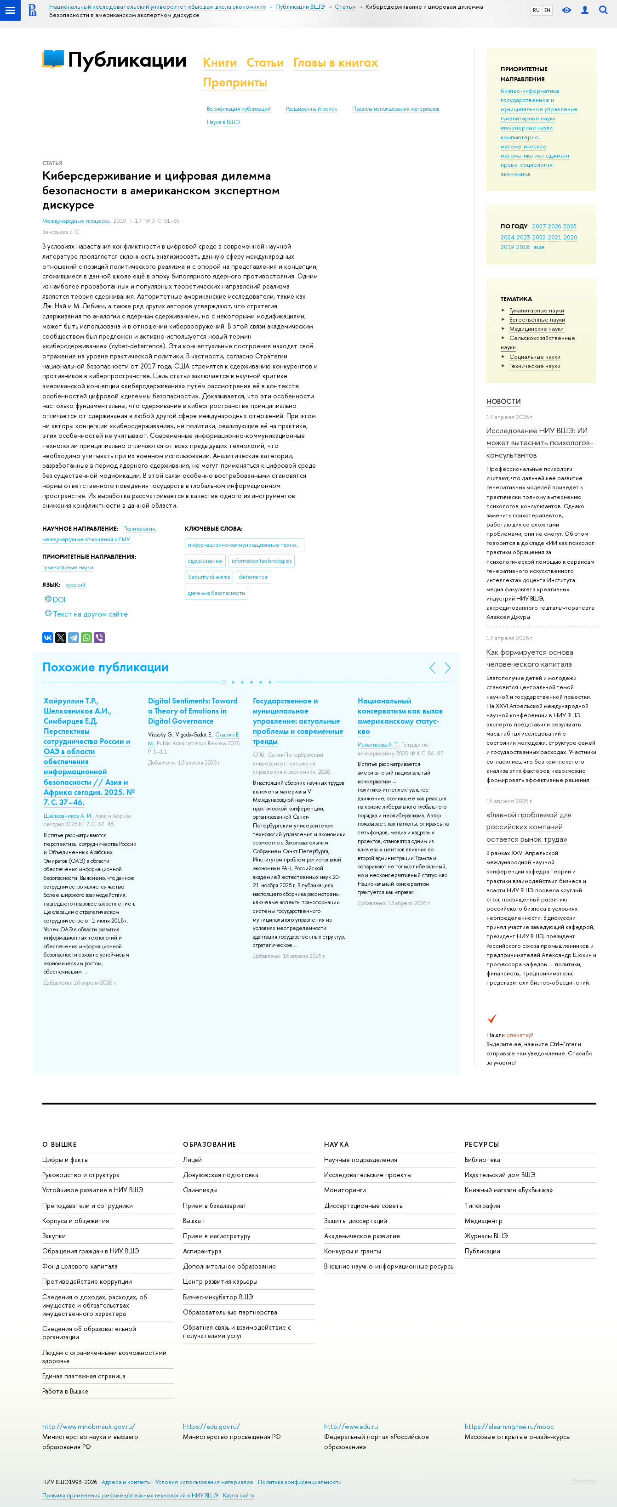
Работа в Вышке (65, 1391)
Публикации (127, 59)
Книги (220, 62)
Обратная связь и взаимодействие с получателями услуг (237, 1331)
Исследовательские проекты (367, 1174)
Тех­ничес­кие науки (534, 366)
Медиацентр (484, 1220)
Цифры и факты (65, 1159)
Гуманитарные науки (536, 310)
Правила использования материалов (396, 109)
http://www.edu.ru (351, 1426)
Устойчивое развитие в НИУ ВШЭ (92, 1189)
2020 (570, 237)
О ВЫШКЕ (59, 1144)
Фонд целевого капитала (80, 1266)
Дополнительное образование (229, 1266)
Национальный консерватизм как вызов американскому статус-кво (400, 716)
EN (547, 10)
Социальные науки (534, 356)
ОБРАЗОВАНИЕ (209, 1144)
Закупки (54, 1235)
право (509, 164)
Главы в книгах (335, 62)
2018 (523, 247)
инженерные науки (527, 127)
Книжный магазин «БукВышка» (509, 1189)
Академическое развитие (362, 1235)
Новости (503, 401)
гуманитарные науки (528, 118)
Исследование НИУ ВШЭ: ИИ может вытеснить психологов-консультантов (539, 442)
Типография (482, 1205)
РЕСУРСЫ (482, 1144)
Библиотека (482, 1159)
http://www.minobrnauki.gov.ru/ (88, 1426)
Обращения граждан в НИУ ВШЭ (90, 1250)
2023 (523, 237)
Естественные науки (537, 319)
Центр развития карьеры (220, 1281)
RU (536, 10)
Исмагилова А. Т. (378, 744)
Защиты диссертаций (355, 1220)
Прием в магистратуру (217, 1235)
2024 (507, 237)
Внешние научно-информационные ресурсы (389, 1266)
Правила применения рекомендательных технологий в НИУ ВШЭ (130, 1495)
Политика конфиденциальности (300, 1482)
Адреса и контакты (126, 1482)
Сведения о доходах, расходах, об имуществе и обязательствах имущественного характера (94, 1305)
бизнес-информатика (530, 90)
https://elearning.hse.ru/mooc (509, 1426)
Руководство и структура (81, 1174)
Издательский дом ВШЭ (500, 1174)
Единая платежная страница (84, 1375)
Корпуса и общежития (75, 1220)
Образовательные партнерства (230, 1312)
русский (75, 585)
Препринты (235, 82)
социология (536, 164)
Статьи (265, 62)
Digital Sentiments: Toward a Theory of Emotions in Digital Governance (193, 711)
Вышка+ (194, 1220)
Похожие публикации (105, 667)
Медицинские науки (536, 328)
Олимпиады (200, 1189)
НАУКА (336, 1144)
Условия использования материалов (204, 1482)
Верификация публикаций (239, 109)
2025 (570, 226)
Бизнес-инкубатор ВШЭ (218, 1296)
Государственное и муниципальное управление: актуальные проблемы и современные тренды (298, 721)
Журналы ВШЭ (486, 1235)
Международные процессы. (78, 221)
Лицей (192, 1159)
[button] (224, 682)
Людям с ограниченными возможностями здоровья (104, 1356)
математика (517, 155)
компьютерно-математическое (524, 141)
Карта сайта (238, 1495)
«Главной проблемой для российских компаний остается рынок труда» (528, 826)
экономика (515, 174)
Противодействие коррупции (87, 1281)
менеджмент (552, 155)
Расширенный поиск (311, 109)
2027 (539, 226)
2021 (554, 237)
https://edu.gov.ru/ (211, 1426)
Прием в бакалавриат (215, 1205)
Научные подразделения (360, 1159)
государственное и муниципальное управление (539, 104)
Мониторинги (345, 1189)
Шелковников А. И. (68, 816)
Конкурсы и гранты (352, 1250)
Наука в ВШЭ (223, 122)
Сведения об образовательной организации (89, 1332)
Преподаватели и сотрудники (87, 1205)
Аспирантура (202, 1250)
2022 (539, 237)
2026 (554, 226)
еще (539, 247)
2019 (507, 247)
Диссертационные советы (364, 1205)
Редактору (584, 1480)
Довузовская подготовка (220, 1174)
